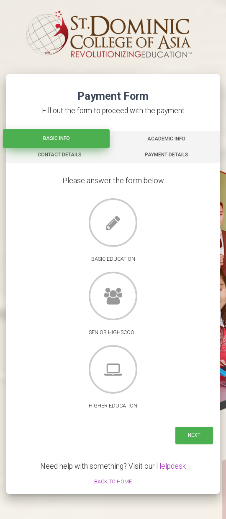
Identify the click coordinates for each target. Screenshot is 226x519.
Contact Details (60, 155)
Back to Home (113, 481)
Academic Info (166, 139)
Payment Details (166, 155)
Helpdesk (171, 466)
